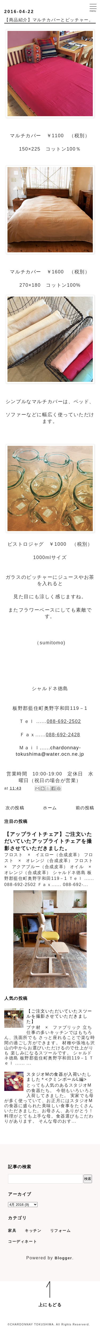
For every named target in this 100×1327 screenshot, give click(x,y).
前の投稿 (85, 808)
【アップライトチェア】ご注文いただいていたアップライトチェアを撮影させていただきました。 (48, 841)
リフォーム (60, 1230)
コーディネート (22, 1241)
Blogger (63, 1258)
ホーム (50, 808)
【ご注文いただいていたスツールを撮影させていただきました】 (59, 1016)
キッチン (33, 1230)
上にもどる (50, 1304)
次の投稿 (15, 808)
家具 (12, 1230)
